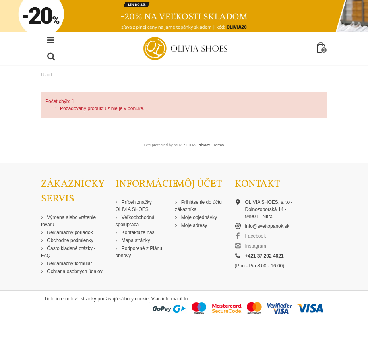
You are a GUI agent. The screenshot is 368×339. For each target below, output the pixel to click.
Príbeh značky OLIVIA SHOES (134, 206)
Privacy (204, 145)
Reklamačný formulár (69, 263)
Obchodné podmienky (69, 240)
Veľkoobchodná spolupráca (135, 221)
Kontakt (257, 184)
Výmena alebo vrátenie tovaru (68, 221)
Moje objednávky (198, 217)
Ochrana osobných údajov (74, 271)
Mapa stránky (135, 240)
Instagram (255, 246)
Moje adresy (193, 225)
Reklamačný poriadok (69, 232)
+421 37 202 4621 (264, 256)
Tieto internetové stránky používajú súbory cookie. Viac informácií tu (116, 299)
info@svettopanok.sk (267, 226)
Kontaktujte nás (137, 232)
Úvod (46, 74)
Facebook (255, 236)
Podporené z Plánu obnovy (139, 252)
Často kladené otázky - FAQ (68, 252)
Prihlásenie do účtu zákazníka (198, 206)
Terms (218, 145)
